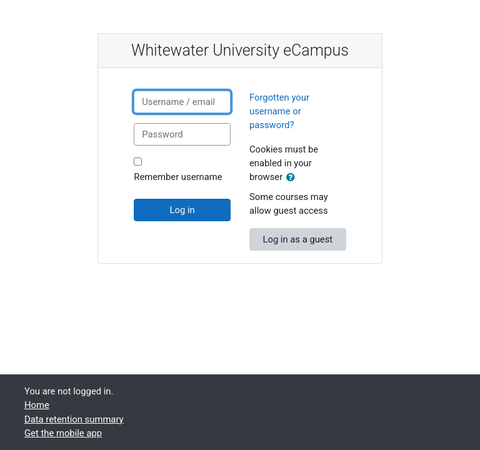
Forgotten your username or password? (279, 111)
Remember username (178, 176)
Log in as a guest (297, 239)
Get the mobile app (63, 433)
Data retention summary (74, 419)
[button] (293, 177)
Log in (182, 210)
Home (36, 405)
